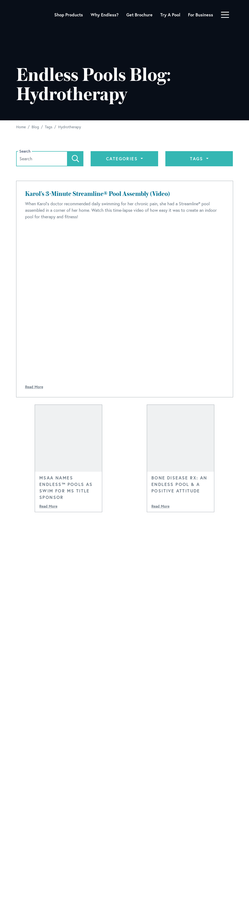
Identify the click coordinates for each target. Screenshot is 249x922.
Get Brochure (139, 15)
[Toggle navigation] (225, 15)
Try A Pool (170, 15)
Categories (122, 158)
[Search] (75, 158)
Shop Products (68, 15)
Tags (197, 158)
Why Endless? (105, 15)
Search (25, 151)
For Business (200, 15)
